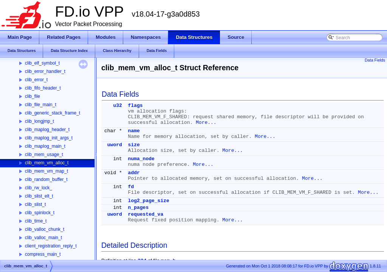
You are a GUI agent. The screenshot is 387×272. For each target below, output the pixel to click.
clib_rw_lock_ (38, 187)
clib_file (32, 96)
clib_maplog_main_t (45, 146)
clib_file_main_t (40, 104)
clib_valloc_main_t (43, 237)
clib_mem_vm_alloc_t (46, 162)
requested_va (146, 214)
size (134, 145)
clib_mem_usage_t (44, 154)
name (134, 131)
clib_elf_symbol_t (42, 63)
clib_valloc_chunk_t (44, 229)
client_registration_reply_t (51, 246)
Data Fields (375, 60)
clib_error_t (36, 79)
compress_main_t (43, 254)
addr (134, 173)
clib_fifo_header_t (43, 88)
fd (131, 187)
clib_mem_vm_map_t (46, 171)
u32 (117, 105)
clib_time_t (35, 221)
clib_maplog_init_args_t (49, 138)
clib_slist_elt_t (39, 196)
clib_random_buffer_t (46, 179)
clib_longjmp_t (39, 121)
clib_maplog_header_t (47, 129)
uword (114, 145)
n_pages (138, 207)
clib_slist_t (35, 204)
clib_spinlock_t (39, 212)
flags (135, 105)
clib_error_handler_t (45, 71)
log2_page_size (148, 201)
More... (206, 122)
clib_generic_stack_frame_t (52, 113)
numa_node (141, 159)
